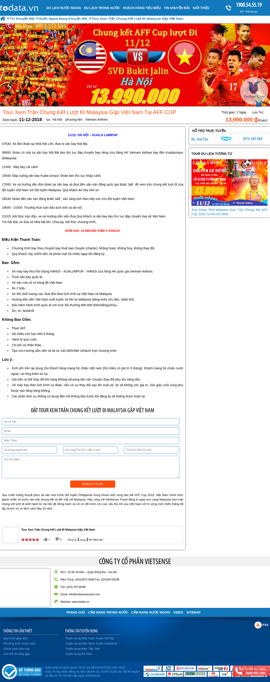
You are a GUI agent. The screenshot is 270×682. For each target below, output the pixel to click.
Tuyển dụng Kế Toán (78, 653)
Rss (258, 625)
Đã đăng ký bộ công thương (22, 671)
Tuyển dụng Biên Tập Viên (82, 648)
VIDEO (178, 612)
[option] (135, 65)
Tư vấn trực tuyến (255, 671)
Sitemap (193, 612)
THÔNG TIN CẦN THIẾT (17, 630)
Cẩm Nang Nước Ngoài (150, 612)
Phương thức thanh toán (19, 643)
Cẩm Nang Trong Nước (108, 612)
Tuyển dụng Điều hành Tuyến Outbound (91, 643)
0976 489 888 (252, 138)
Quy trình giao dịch (15, 638)
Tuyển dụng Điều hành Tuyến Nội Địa (89, 638)
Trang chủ (75, 612)
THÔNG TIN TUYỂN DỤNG (81, 630)
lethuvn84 (226, 138)
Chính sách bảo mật (16, 648)
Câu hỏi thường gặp (16, 653)
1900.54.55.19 (249, 5)
